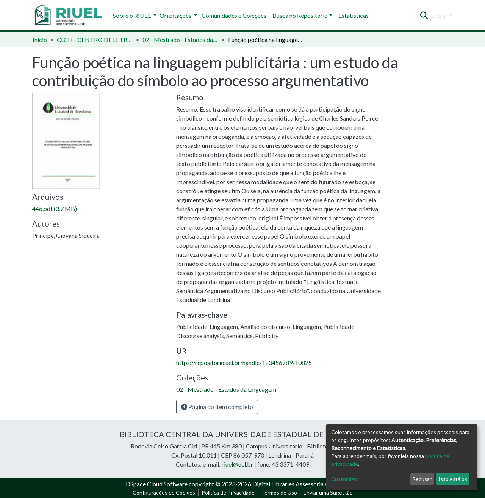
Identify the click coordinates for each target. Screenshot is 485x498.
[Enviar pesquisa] (424, 15)
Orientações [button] (176, 15)
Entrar (439, 15)
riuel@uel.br (237, 464)
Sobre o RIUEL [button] (132, 15)
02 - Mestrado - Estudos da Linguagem (180, 39)
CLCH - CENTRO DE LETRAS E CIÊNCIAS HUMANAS (95, 39)
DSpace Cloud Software (157, 483)
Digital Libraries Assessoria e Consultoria (305, 483)
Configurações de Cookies (164, 492)
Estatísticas (353, 15)
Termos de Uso (279, 492)
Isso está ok (452, 479)
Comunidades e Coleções (234, 15)
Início (40, 39)
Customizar (344, 479)
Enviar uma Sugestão (328, 492)
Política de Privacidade (228, 492)
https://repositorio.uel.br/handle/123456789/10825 (244, 362)
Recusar (422, 479)
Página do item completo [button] (217, 406)
